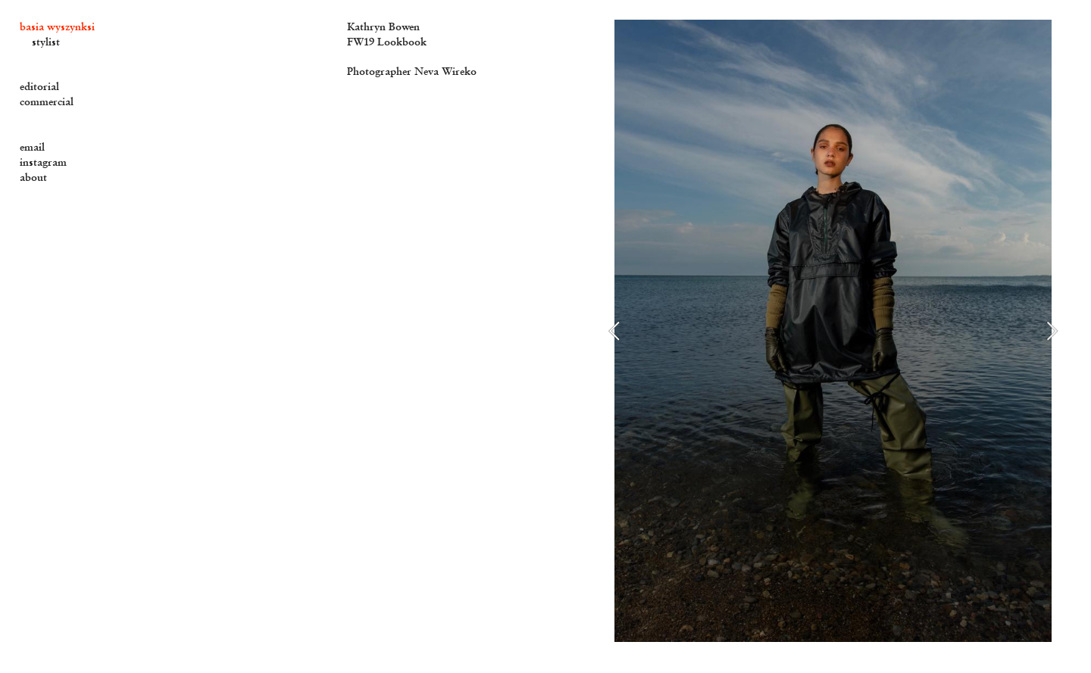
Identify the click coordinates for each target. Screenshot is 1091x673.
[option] (833, 331)
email (32, 147)
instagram (43, 162)
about (33, 177)
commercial (46, 101)
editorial (39, 86)
